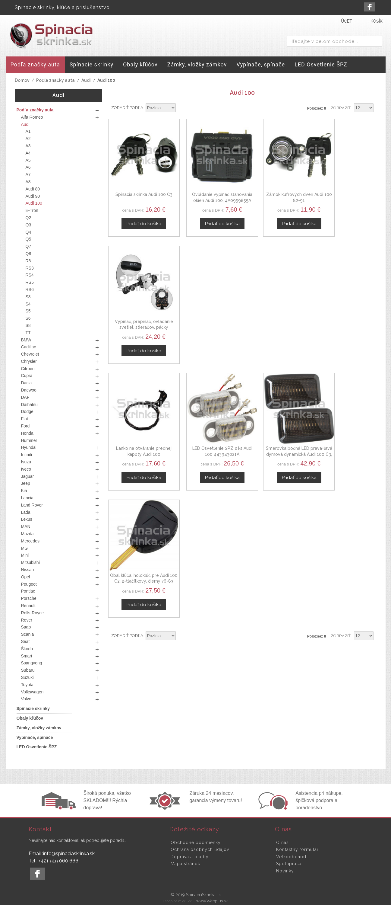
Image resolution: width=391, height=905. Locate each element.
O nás (282, 842)
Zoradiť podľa (127, 107)
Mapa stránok (185, 863)
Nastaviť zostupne (181, 108)
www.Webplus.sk (212, 901)
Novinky (285, 870)
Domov (22, 80)
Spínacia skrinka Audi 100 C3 (139, 185)
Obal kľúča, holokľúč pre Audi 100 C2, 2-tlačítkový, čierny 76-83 (345, 309)
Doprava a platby (190, 856)
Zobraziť (341, 108)
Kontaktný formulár (297, 849)
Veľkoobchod (291, 856)
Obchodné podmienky (196, 842)
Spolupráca (288, 863)
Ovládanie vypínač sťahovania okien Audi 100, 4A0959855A (208, 191)
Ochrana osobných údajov (200, 849)
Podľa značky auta (55, 80)
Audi (86, 80)
